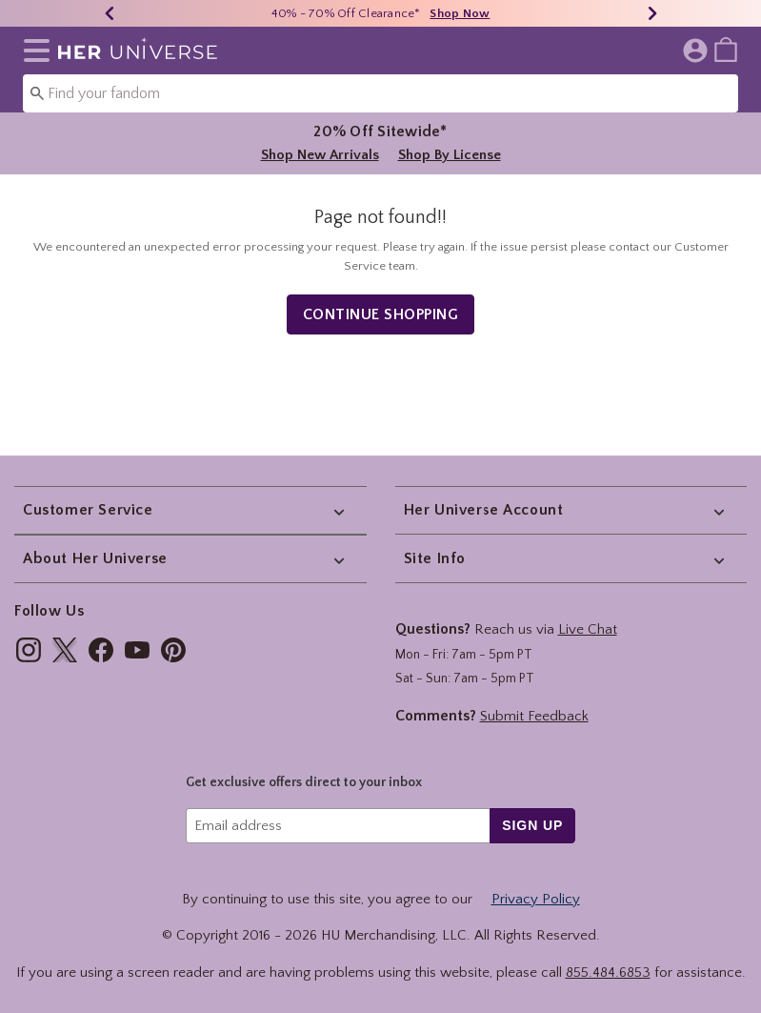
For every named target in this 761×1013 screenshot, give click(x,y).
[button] (32, 50)
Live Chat (587, 629)
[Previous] (109, 13)
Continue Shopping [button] (381, 321)
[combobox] (380, 93)
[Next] (652, 13)
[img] (28, 650)
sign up (532, 825)
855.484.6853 (608, 972)
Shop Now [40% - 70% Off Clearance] (460, 13)
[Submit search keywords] (37, 92)
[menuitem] (725, 48)
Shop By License (449, 155)
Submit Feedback (534, 716)
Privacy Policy (535, 899)
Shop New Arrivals (320, 155)
